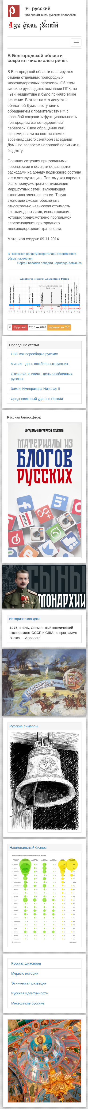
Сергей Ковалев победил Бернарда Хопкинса (49, 263)
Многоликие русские (27, 1003)
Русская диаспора (26, 963)
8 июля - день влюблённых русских (39, 364)
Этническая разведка (28, 983)
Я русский (37, 8)
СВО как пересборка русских (34, 354)
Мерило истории (24, 973)
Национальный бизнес (28, 847)
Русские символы (24, 726)
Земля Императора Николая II (35, 389)
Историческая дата (24, 619)
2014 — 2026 (37, 327)
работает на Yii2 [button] (59, 327)
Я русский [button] (20, 327)
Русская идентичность (29, 993)
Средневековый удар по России (37, 399)
